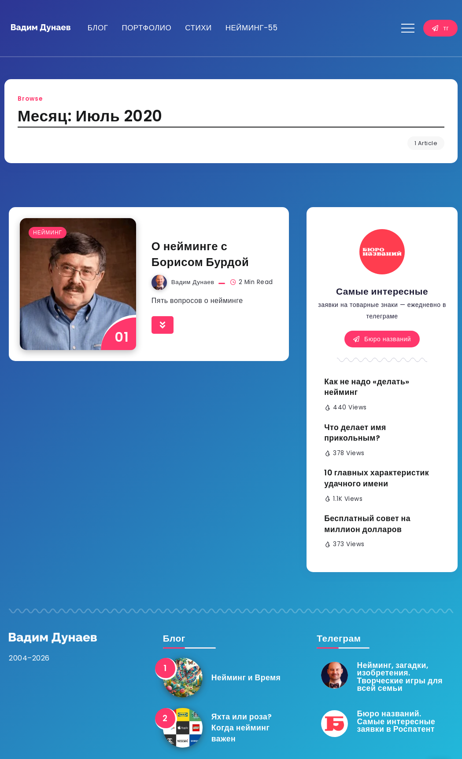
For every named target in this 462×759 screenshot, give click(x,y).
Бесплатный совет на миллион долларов (367, 524)
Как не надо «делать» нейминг (367, 387)
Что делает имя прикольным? (355, 433)
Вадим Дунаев (192, 282)
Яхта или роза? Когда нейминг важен (241, 728)
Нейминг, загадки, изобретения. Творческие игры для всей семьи (400, 677)
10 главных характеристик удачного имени (376, 478)
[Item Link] (78, 284)
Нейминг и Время (246, 677)
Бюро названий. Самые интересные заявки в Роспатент (396, 721)
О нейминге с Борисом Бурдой (200, 254)
